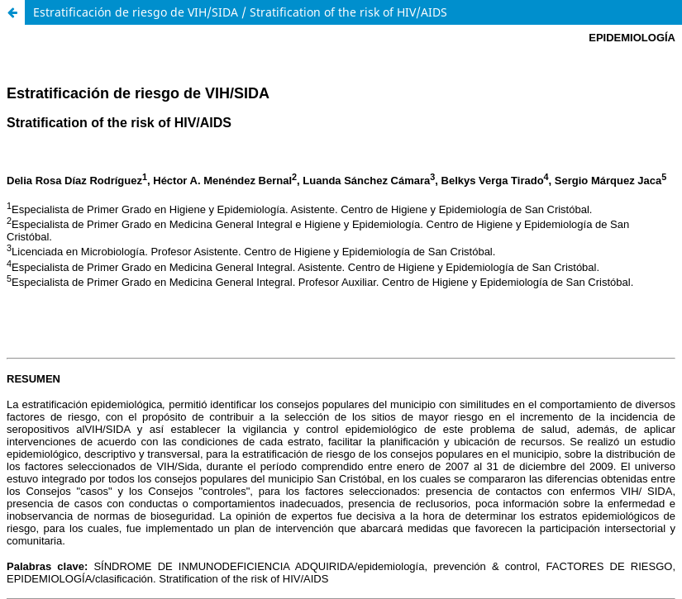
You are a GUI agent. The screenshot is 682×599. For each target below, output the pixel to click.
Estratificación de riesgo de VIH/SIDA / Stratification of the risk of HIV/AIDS (240, 12)
